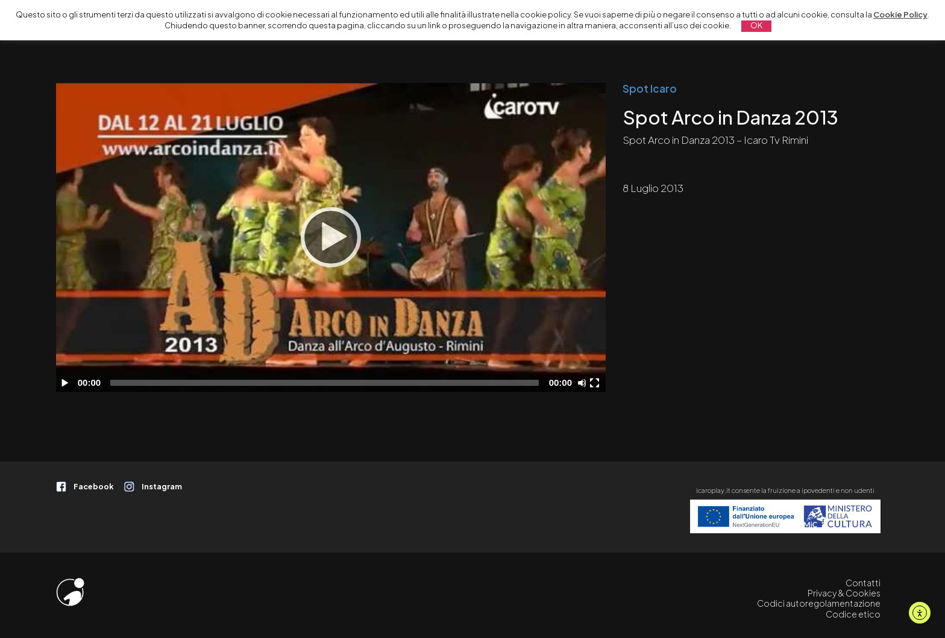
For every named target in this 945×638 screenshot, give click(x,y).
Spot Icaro (650, 88)
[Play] (331, 237)
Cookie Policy (900, 14)
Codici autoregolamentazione (819, 603)
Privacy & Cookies (844, 592)
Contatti (863, 582)
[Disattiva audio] (584, 383)
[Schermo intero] (596, 383)
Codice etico (853, 614)
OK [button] (756, 25)
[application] (331, 237)
